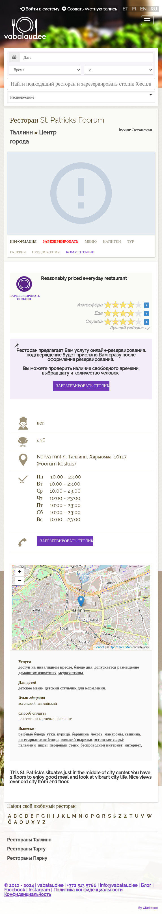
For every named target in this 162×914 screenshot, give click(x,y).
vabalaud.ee (50, 885)
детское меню (30, 688)
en (143, 9)
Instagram (39, 890)
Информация (23, 241)
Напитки (112, 241)
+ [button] (19, 572)
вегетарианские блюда (38, 739)
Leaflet (99, 647)
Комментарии (80, 252)
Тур (130, 241)
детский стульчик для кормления (75, 688)
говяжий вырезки (76, 739)
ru (153, 9)
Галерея (18, 252)
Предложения (46, 252)
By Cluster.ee (148, 907)
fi (134, 9)
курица (63, 734)
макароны (114, 734)
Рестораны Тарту (26, 849)
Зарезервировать (61, 241)
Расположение (81, 96)
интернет (132, 745)
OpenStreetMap (121, 647)
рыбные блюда (31, 734)
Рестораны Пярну (27, 858)
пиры (42, 745)
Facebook (14, 890)
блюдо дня (83, 667)
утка (51, 734)
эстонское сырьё (109, 739)
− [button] (19, 581)
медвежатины (71, 673)
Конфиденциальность (27, 894)
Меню (91, 241)
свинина (132, 734)
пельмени (27, 745)
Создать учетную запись (89, 8)
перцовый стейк (64, 745)
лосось (97, 734)
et (125, 9)
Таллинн (22, 132)
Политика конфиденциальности (88, 890)
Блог (146, 885)
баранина (80, 734)
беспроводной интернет (101, 745)
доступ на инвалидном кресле (45, 667)
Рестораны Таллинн (29, 840)
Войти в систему (40, 8)
